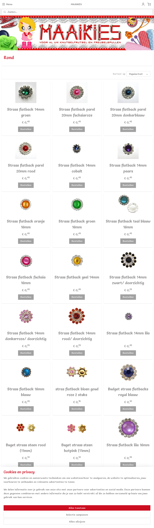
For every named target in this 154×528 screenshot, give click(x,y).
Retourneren (111, 498)
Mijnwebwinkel (108, 522)
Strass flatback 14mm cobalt (76, 168)
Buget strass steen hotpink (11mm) (76, 448)
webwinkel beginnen (81, 522)
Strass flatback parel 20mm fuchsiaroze (77, 112)
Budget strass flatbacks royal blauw (128, 392)
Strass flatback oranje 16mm (26, 224)
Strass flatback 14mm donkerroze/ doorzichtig (25, 336)
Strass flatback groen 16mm (77, 224)
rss (70, 522)
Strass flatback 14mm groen (25, 112)
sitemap (65, 522)
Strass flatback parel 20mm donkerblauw (128, 112)
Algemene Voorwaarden (117, 502)
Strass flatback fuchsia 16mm (26, 280)
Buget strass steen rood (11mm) (26, 448)
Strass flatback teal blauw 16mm (128, 224)
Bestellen (25, 129)
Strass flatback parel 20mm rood (26, 168)
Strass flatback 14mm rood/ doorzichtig (76, 336)
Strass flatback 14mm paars (128, 168)
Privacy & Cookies (114, 505)
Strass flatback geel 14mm (77, 277)
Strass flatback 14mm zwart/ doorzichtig (128, 280)
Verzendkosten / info (116, 494)
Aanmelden (61, 502)
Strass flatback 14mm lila (128, 333)
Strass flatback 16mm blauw (25, 392)
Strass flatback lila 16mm (128, 445)
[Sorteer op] (138, 74)
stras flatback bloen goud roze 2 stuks (77, 392)
